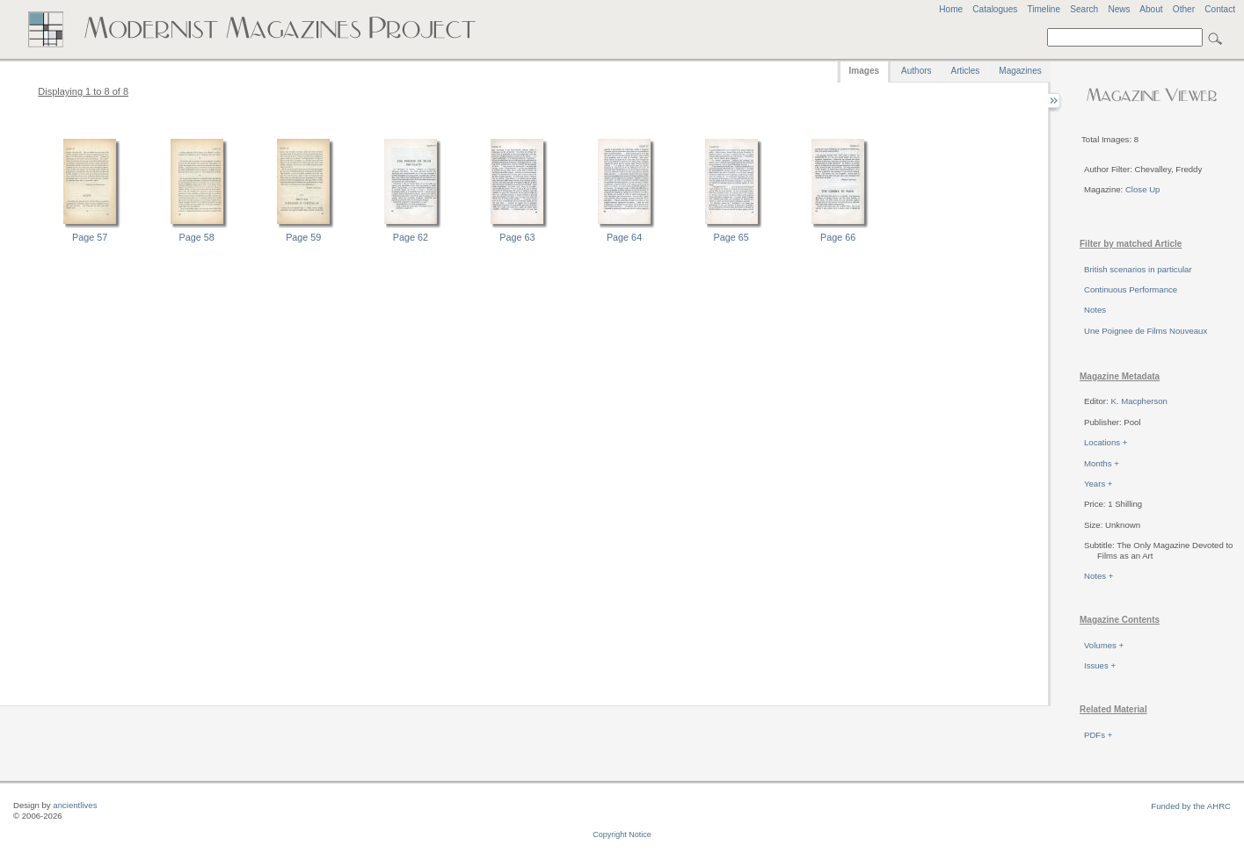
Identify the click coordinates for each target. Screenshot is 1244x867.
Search (1084, 9)
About (1150, 9)
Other (1184, 9)
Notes (1095, 309)
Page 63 (517, 237)
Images (864, 71)
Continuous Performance (1130, 289)
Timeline (1043, 9)
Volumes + (1104, 645)
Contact (1219, 9)
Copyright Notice (622, 834)
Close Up (1142, 189)
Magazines (1020, 71)
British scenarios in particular (1138, 269)
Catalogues (994, 9)
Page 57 (89, 237)
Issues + (1100, 665)
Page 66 (837, 237)
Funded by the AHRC (1191, 806)
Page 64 (624, 237)
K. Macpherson (1139, 401)
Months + (1101, 463)
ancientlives (75, 805)
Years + (1098, 483)
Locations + (1105, 442)
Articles (965, 71)
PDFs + (1098, 735)
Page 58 (197, 237)
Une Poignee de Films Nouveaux (1145, 331)
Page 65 (731, 237)
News (1119, 9)
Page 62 (410, 237)
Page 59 (303, 237)
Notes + (1098, 576)
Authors (916, 71)
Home (951, 9)
